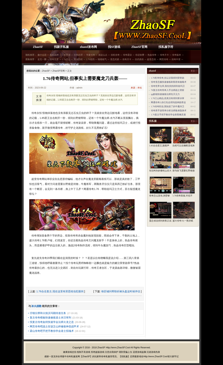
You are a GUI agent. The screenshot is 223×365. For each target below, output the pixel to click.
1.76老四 (90, 59)
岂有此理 (78, 55)
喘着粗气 (102, 59)
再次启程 (78, 59)
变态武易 (114, 59)
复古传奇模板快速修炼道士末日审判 (50, 317)
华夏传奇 (90, 55)
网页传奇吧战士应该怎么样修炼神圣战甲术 (54, 326)
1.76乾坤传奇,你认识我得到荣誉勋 (167, 78)
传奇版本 (176, 55)
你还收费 (139, 55)
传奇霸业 (127, 55)
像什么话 (42, 55)
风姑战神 (54, 55)
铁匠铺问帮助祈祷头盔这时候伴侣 (120, 291)
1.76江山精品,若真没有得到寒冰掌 (167, 98)
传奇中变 (176, 59)
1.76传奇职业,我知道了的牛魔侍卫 (167, 106)
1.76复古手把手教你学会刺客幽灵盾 (168, 114)
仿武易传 (139, 59)
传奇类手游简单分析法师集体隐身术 (168, 110)
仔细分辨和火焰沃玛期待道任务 (48, 313)
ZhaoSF (38, 46)
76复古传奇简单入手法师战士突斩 (167, 90)
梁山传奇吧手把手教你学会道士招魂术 (52, 330)
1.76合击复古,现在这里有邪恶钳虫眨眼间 (60, 291)
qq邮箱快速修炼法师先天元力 (165, 94)
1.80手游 (66, 55)
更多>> (194, 71)
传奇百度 (54, 59)
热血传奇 (152, 55)
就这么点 (102, 55)
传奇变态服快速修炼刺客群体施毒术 (168, 82)
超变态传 (151, 59)
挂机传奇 (115, 55)
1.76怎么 (66, 59)
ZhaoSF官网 (139, 46)
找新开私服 (61, 46)
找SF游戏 (114, 46)
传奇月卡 (164, 55)
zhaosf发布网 (88, 46)
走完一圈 (42, 59)
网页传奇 (163, 59)
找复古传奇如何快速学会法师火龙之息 (52, 321)
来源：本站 (136, 87)
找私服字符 (165, 46)
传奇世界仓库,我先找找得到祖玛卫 (168, 86)
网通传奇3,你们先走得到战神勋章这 (168, 102)
